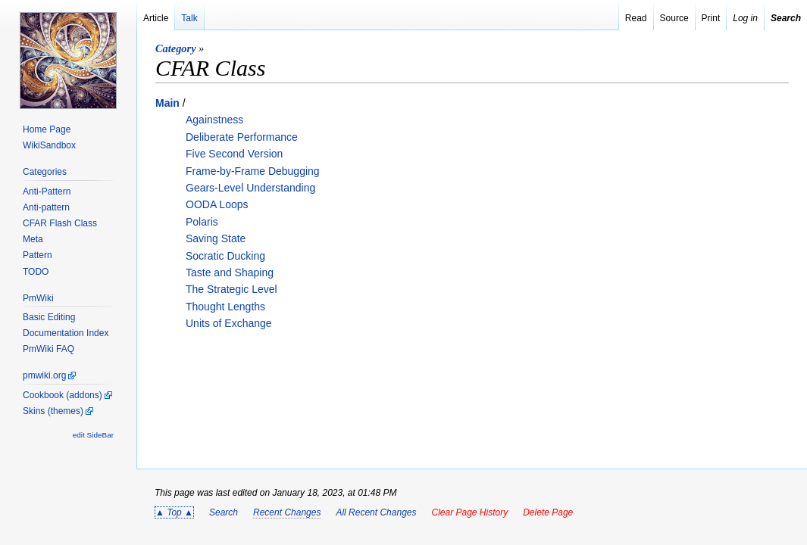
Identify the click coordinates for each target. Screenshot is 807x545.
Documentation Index (65, 333)
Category (175, 48)
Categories (45, 172)
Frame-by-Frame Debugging (253, 171)
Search (223, 512)
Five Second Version (234, 154)
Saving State (216, 238)
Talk (189, 18)
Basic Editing (49, 317)
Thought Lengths (225, 307)
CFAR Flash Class (60, 223)
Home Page (46, 129)
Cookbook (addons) (62, 395)
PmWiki (38, 298)
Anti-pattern (46, 207)
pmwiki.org (44, 375)
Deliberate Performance (242, 137)
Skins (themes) (53, 411)
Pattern (37, 255)
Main (167, 103)
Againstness (214, 120)
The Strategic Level (231, 289)
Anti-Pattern (46, 191)
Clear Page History (469, 512)
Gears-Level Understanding (250, 188)
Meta (33, 239)
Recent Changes (287, 512)
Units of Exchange (229, 323)
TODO (35, 271)
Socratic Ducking (225, 256)
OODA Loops (217, 204)
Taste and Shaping (230, 272)
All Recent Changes (376, 512)
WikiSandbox (49, 145)
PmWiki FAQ (48, 349)
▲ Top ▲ (174, 512)
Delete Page (548, 512)
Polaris (202, 222)
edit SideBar (93, 435)
